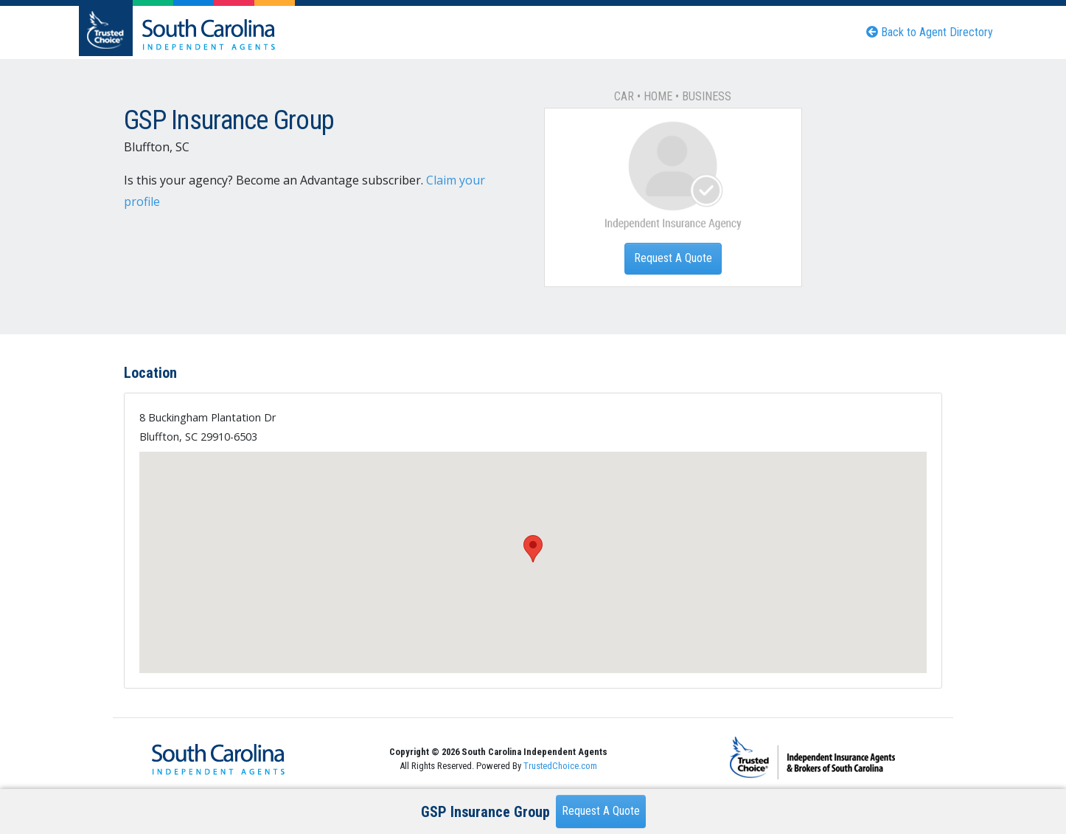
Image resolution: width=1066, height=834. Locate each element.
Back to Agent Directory (929, 32)
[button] (533, 548)
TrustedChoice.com (560, 765)
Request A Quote (673, 258)
